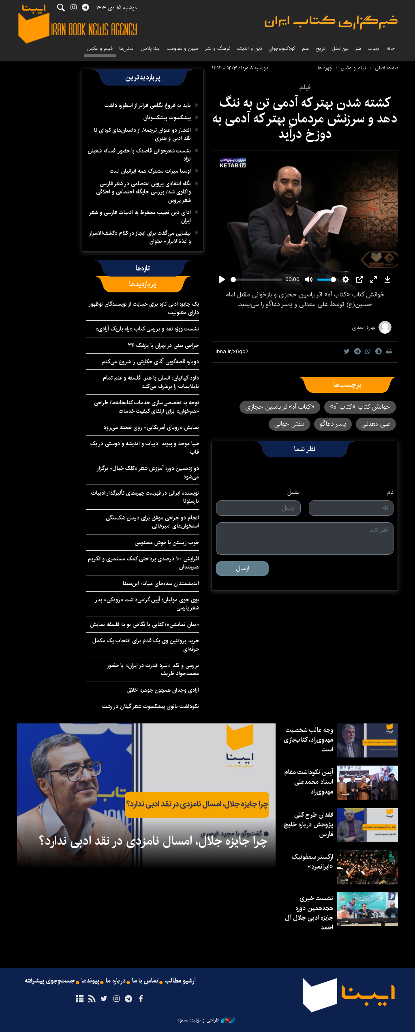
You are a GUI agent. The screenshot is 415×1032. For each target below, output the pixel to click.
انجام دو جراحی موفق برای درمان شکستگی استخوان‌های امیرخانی (152, 521)
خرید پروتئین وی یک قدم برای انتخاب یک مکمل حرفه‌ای (145, 644)
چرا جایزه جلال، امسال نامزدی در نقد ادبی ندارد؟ (153, 841)
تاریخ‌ (320, 48)
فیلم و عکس (100, 48)
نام (390, 492)
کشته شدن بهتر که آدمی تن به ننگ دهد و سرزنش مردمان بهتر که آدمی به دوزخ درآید (304, 118)
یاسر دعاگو (333, 423)
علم (305, 48)
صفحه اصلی (386, 68)
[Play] (222, 279)
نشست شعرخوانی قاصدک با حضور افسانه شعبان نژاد (139, 154)
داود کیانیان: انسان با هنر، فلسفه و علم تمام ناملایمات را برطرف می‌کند (151, 381)
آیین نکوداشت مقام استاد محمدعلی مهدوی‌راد (308, 782)
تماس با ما (145, 981)
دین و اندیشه (249, 48)
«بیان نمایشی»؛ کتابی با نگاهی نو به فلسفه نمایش (144, 624)
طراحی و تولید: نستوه (206, 1020)
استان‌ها (127, 48)
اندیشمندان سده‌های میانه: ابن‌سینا (161, 583)
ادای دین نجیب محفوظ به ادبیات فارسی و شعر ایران (140, 216)
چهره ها (325, 68)
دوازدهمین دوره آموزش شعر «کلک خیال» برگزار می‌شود (147, 472)
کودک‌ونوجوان (282, 48)
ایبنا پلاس (150, 48)
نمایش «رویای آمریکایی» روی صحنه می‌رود (151, 427)
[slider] (256, 279)
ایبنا (331, 22)
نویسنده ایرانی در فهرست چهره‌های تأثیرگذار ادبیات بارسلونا (145, 497)
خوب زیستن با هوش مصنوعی (167, 542)
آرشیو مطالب (180, 981)
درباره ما (116, 981)
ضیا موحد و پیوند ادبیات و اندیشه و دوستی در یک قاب (144, 447)
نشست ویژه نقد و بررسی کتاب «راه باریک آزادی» (147, 328)
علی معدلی (376, 423)
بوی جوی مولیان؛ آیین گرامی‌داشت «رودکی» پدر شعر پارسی (147, 603)
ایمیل (294, 492)
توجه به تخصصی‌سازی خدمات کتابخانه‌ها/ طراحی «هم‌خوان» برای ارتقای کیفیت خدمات (146, 406)
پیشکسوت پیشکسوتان (167, 117)
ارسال (242, 568)
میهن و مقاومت (182, 48)
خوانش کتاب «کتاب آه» (360, 406)
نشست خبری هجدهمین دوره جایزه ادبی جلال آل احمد (309, 913)
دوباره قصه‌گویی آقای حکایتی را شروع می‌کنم (150, 361)
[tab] (142, 268)
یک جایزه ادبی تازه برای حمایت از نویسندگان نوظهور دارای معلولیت (143, 308)
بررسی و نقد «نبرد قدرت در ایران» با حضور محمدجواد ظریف (153, 669)
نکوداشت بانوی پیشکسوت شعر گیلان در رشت (150, 706)
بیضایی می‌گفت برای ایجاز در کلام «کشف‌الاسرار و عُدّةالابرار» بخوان (140, 237)
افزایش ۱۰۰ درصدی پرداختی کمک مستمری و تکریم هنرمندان (143, 562)
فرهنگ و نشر (217, 48)
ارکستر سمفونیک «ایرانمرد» (312, 862)
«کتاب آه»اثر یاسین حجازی (279, 406)
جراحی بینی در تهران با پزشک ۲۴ (163, 345)
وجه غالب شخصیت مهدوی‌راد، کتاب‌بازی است (308, 740)
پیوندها (90, 981)
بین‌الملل (340, 48)
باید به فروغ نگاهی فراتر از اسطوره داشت (148, 105)
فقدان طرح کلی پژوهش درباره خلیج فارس (308, 824)
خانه (391, 48)
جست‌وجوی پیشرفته (50, 981)
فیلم (304, 87)
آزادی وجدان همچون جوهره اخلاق (163, 690)
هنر (358, 48)
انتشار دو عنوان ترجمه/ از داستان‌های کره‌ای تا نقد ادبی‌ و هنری (142, 134)
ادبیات (374, 48)
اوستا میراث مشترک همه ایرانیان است (150, 171)
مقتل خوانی (289, 423)
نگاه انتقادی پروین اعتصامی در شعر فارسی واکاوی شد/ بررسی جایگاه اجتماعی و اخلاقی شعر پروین (143, 192)
